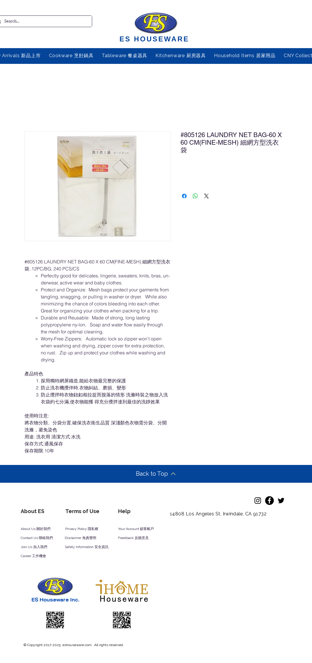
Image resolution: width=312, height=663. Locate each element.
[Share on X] (206, 196)
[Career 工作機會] (41, 556)
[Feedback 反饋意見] (140, 538)
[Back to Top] (156, 474)
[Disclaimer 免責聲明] (84, 538)
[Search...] (42, 21)
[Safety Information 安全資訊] (92, 547)
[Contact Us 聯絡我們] (45, 538)
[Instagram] (257, 500)
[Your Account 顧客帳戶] (141, 529)
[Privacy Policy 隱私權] (84, 529)
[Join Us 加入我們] (41, 547)
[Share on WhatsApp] (195, 196)
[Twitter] (281, 500)
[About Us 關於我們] (40, 529)
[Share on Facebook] (184, 196)
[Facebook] (269, 500)
